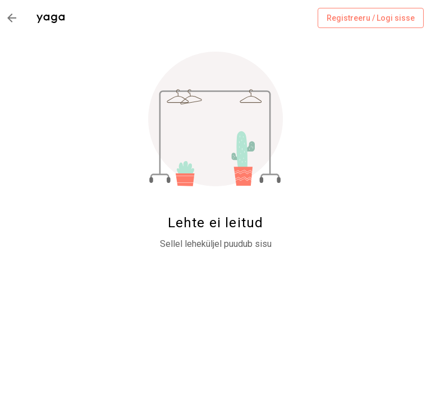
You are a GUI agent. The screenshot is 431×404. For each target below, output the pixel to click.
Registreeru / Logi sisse (370, 18)
